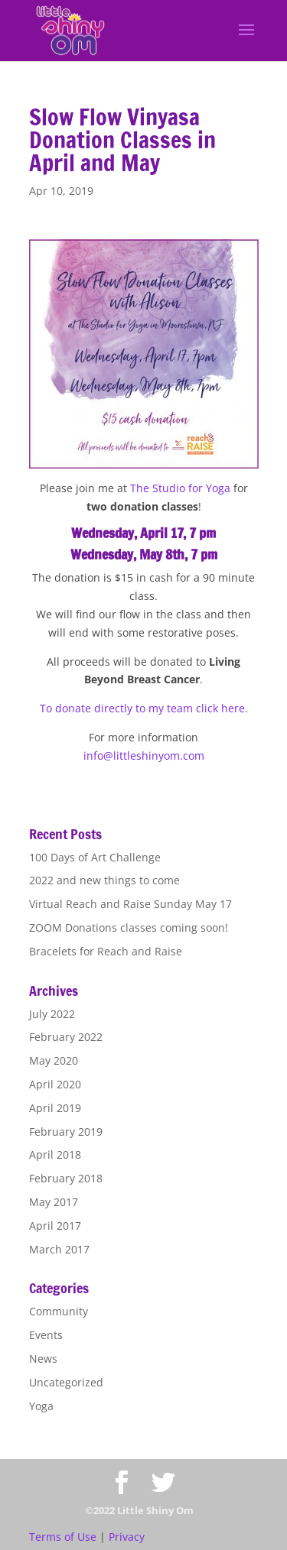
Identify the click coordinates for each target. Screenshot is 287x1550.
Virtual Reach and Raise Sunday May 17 (130, 904)
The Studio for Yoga (180, 488)
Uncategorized (66, 1382)
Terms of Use (62, 1536)
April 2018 (55, 1154)
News (43, 1358)
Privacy (127, 1536)
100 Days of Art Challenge (95, 857)
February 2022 (66, 1037)
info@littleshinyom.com (143, 755)
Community (58, 1311)
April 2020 (55, 1084)
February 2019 (66, 1131)
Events (46, 1335)
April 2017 (55, 1225)
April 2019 (55, 1108)
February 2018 (66, 1178)
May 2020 (53, 1060)
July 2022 (52, 1014)
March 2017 (59, 1249)
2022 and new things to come (104, 880)
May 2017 (53, 1202)
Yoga (41, 1406)
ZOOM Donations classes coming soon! (128, 927)
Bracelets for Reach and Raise (105, 951)
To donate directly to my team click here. (144, 708)
